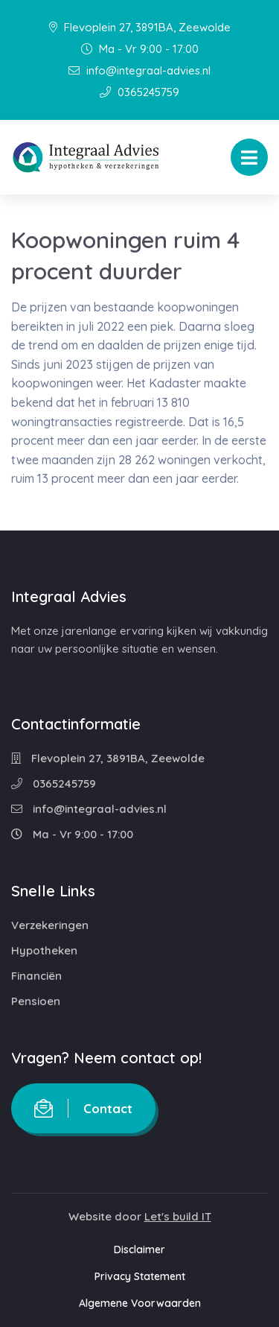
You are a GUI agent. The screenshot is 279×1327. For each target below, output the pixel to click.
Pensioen (35, 1001)
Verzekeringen (50, 925)
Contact (83, 1108)
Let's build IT (177, 1216)
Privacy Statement (139, 1276)
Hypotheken (44, 950)
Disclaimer (139, 1249)
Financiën (36, 976)
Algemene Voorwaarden (140, 1303)
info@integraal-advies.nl (139, 70)
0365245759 (139, 92)
